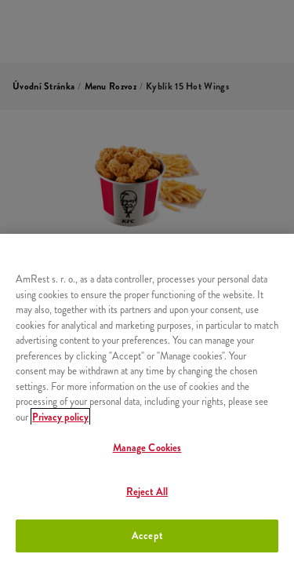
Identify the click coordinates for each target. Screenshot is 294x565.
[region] (147, 399)
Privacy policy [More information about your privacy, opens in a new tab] (60, 417)
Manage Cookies (147, 447)
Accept (147, 535)
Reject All (147, 491)
